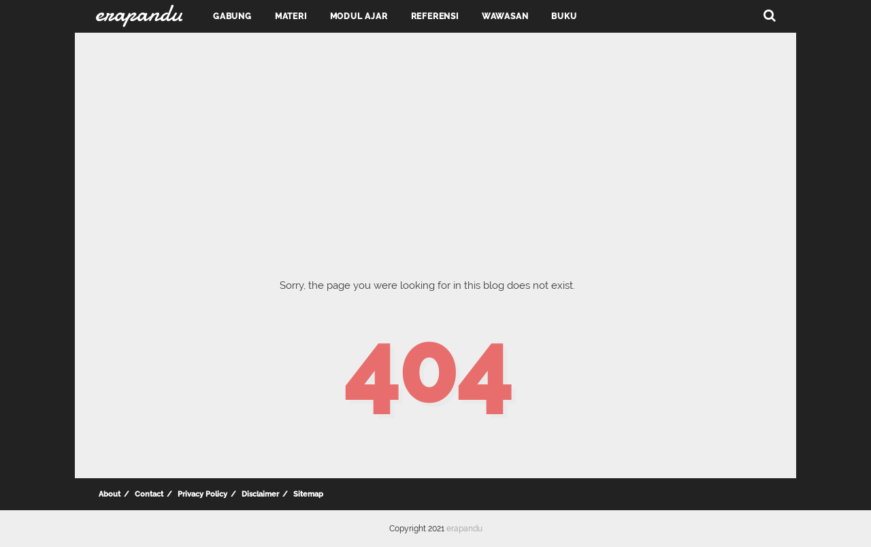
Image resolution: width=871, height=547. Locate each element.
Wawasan (505, 16)
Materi (291, 16)
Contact (149, 494)
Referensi (435, 16)
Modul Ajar (359, 16)
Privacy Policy (202, 494)
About (109, 494)
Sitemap (308, 494)
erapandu (464, 528)
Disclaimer (260, 494)
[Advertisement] (435, 143)
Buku (563, 16)
